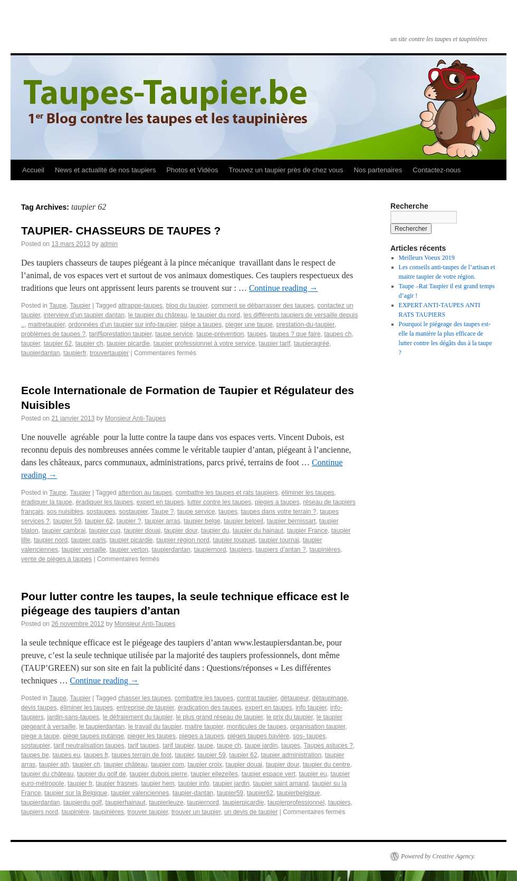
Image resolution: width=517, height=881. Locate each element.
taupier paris (88, 540)
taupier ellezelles (214, 774)
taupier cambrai (63, 530)
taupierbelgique (298, 793)
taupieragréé (311, 343)
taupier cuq (104, 530)
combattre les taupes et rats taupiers (227, 492)
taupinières (324, 549)
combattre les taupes (204, 698)
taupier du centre (326, 764)
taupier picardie (128, 343)
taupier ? (129, 521)
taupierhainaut (125, 802)
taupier (30, 343)
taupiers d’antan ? (280, 549)
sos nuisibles (65, 511)
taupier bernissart (291, 521)
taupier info (193, 783)
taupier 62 (58, 343)
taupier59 (230, 793)
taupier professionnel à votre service (204, 343)
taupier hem (157, 783)
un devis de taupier (250, 812)
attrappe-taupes (140, 305)
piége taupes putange (93, 736)
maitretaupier (46, 324)
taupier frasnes (116, 783)
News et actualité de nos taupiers (105, 170)
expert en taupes (160, 502)
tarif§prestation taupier (120, 334)
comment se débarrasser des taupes (262, 305)
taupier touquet (234, 540)
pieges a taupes (277, 502)
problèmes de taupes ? (53, 334)
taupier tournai (278, 540)
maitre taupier (204, 726)
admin (109, 244)
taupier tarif (274, 343)
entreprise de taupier (145, 707)
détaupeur (295, 698)
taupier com (167, 764)
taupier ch (89, 343)
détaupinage (329, 698)
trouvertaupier (109, 353)
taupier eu (313, 774)
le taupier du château (157, 315)
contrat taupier (257, 698)
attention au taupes (145, 492)
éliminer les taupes (308, 492)
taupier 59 (67, 521)
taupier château (126, 764)
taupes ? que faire (295, 334)
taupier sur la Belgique (75, 793)
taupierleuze (166, 802)
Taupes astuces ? (328, 745)
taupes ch (337, 334)
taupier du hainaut (258, 530)
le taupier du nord (215, 315)
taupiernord (210, 549)
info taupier (311, 707)
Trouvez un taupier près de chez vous (285, 170)
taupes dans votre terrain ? (279, 511)
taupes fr (96, 755)
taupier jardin (231, 783)
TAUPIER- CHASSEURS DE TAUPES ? (121, 230)
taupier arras (162, 521)
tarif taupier (178, 745)
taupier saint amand (281, 783)
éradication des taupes (210, 707)
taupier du (215, 530)
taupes (256, 334)
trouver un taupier (196, 812)
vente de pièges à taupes (56, 559)
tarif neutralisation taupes (88, 745)
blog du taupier (187, 305)
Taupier (80, 305)
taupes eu (66, 755)
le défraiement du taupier (138, 717)
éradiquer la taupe (46, 502)
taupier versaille (84, 549)
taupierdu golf (82, 802)
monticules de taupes (256, 726)
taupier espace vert (268, 774)
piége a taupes (201, 324)
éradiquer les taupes (104, 502)
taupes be (35, 755)
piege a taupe (40, 736)
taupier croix (205, 764)
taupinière (76, 812)
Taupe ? (162, 511)
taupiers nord (39, 812)
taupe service (174, 334)
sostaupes (101, 511)
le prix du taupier (289, 717)
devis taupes (38, 707)
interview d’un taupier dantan (84, 315)
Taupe (57, 305)
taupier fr (80, 783)
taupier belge (202, 521)
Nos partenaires (378, 170)
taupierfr (74, 353)
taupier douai (142, 530)
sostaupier (133, 511)
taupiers (240, 549)
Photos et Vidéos (192, 170)
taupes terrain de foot (141, 755)
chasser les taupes (144, 698)
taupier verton (128, 549)
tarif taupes (143, 745)
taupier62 (260, 793)
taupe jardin (261, 745)
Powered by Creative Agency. (438, 856)
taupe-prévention (220, 334)
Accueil (33, 170)
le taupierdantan (102, 726)
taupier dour (180, 530)
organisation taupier (318, 726)
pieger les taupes (152, 736)
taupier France (307, 530)
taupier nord (51, 540)
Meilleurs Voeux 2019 (427, 257)
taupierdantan (40, 353)
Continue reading (283, 287)
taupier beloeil (243, 521)
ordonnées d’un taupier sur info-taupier (122, 324)
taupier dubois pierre (158, 774)
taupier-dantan (193, 793)
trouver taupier (148, 812)
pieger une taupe (249, 324)
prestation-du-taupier (305, 324)
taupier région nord (182, 540)
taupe (205, 745)
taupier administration (291, 755)
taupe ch (229, 745)
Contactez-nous (437, 170)
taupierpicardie (243, 802)
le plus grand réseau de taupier (219, 717)
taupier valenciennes (140, 793)
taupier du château (47, 774)
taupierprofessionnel (295, 802)
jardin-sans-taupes (73, 717)
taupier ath (54, 764)
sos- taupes (309, 736)
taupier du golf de (101, 774)
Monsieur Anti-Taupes (135, 418)
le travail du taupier (154, 726)
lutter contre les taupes (219, 502)
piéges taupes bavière (258, 736)
